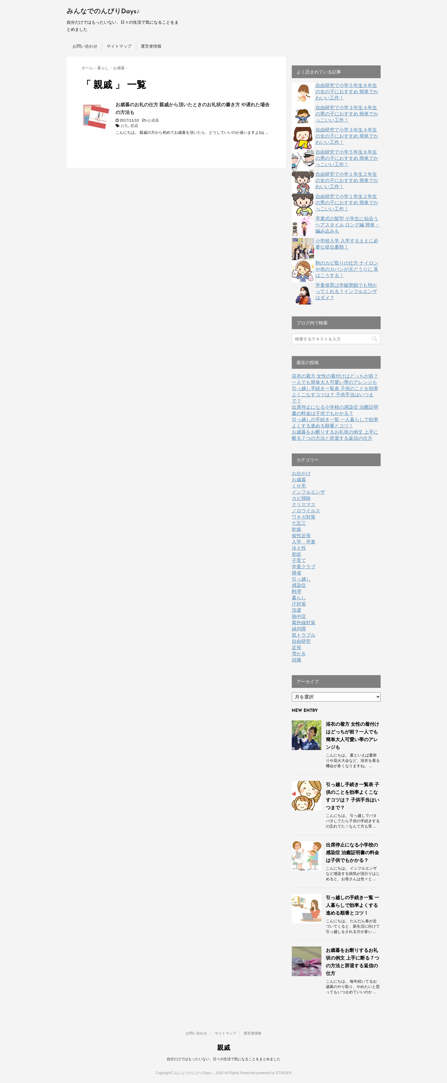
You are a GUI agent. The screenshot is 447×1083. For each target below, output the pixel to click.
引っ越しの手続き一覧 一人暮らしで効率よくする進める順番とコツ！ (352, 905)
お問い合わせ (85, 46)
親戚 (134, 125)
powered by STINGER (274, 1073)
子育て (299, 560)
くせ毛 (299, 485)
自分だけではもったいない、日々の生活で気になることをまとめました (224, 1059)
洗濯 (296, 610)
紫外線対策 (303, 622)
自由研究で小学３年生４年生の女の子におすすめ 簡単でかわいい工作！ (346, 136)
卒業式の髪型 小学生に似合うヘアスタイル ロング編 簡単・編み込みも (347, 225)
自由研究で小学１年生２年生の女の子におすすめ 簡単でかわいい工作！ (346, 180)
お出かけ (301, 473)
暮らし (299, 597)
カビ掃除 (301, 498)
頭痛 (296, 659)
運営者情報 (151, 46)
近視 (296, 647)
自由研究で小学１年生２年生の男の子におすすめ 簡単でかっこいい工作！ (346, 202)
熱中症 (299, 616)
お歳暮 (153, 120)
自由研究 (301, 641)
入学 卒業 (303, 541)
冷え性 (299, 548)
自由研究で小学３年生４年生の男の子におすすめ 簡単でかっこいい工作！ (346, 114)
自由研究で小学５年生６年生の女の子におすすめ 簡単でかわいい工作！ (346, 91)
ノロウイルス (306, 510)
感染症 (299, 585)
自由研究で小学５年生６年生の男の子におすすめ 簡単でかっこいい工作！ (346, 158)
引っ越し (301, 579)
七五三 (299, 523)
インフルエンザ (308, 492)
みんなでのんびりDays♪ (103, 11)
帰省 (296, 572)
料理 (296, 591)
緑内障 (299, 628)
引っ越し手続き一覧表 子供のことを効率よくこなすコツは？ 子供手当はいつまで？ (335, 394)
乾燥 (296, 529)
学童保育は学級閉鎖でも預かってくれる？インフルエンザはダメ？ (346, 291)
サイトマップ (119, 46)
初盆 (296, 554)
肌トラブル (303, 635)
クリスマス (303, 504)
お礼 (124, 125)
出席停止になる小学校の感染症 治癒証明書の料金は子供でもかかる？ (352, 852)
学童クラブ (303, 566)
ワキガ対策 (303, 516)
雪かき (299, 653)
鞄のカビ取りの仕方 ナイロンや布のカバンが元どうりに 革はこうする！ (346, 269)
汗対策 (299, 603)
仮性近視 (301, 535)
